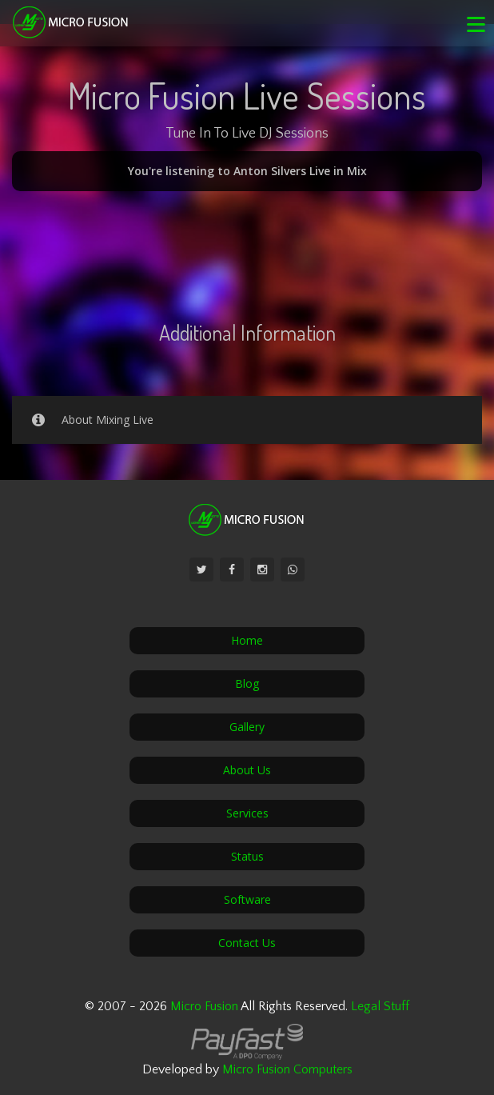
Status (247, 856)
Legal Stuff (380, 1006)
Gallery (247, 726)
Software (247, 899)
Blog (247, 683)
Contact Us (247, 942)
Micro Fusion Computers (287, 1069)
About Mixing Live (89, 419)
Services (247, 813)
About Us (247, 769)
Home (247, 640)
